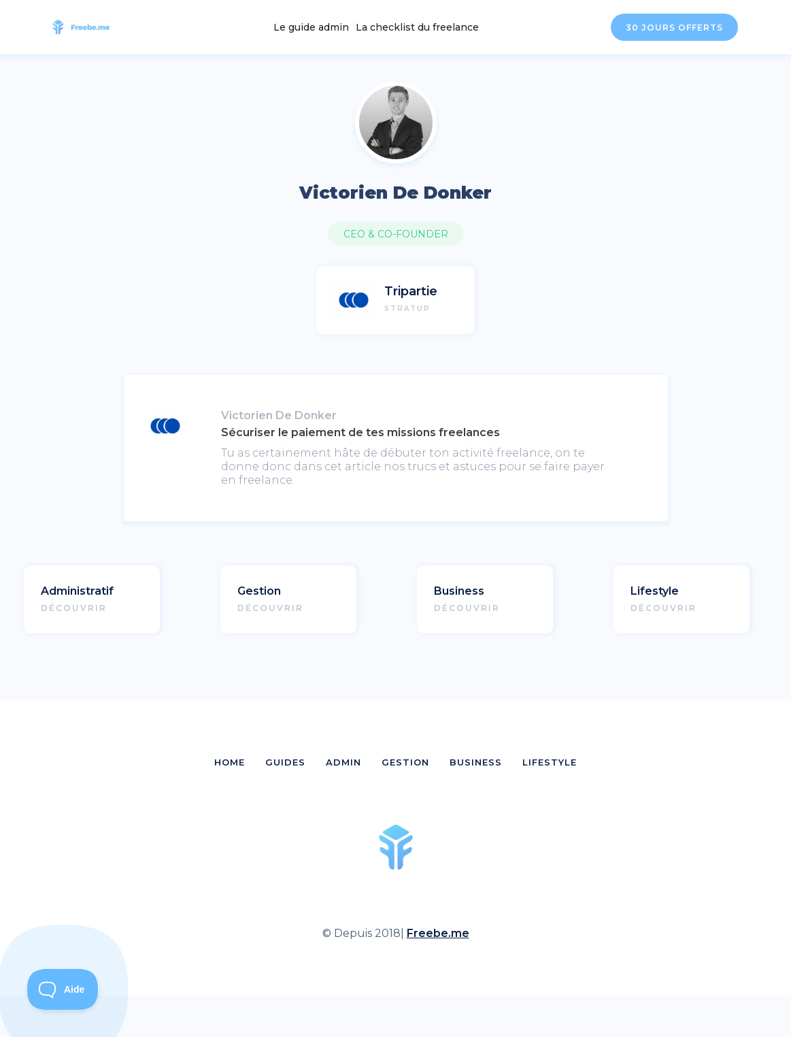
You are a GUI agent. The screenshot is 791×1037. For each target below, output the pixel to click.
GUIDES (285, 762)
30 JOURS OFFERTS (674, 27)
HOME (229, 762)
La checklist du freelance (417, 27)
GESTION (405, 762)
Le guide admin (311, 27)
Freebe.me (438, 933)
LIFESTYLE (549, 762)
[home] (88, 27)
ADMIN (343, 762)
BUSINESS (476, 762)
